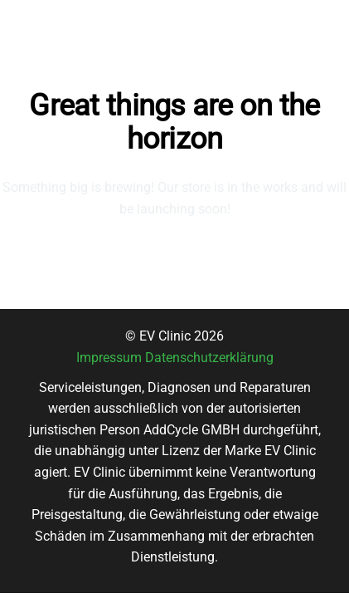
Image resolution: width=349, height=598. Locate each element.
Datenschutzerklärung (209, 357)
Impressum (109, 357)
